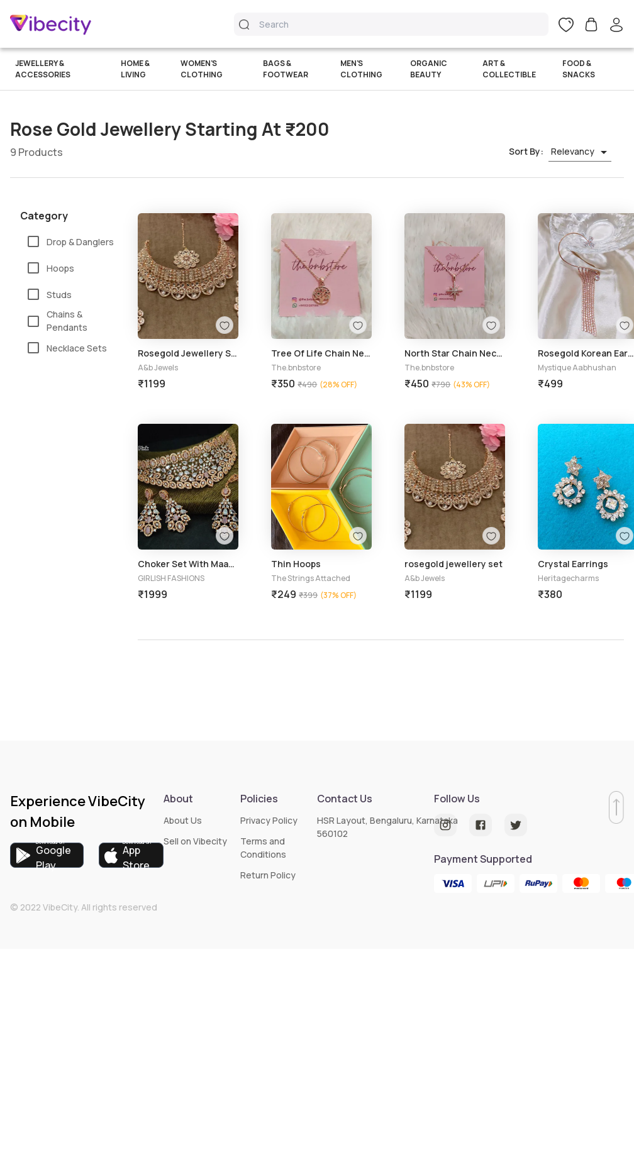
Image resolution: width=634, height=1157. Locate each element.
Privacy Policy (269, 820)
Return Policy (268, 875)
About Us (183, 820)
